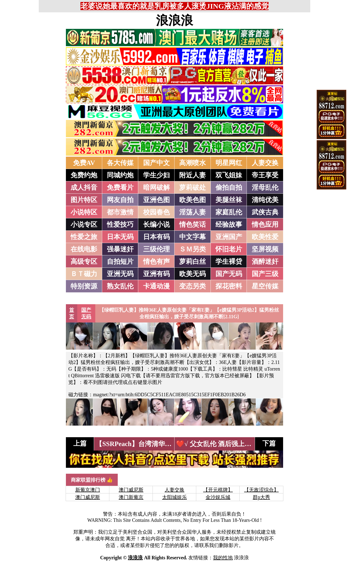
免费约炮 (84, 175)
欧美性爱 (265, 237)
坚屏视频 (265, 249)
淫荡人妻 (192, 212)
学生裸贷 (228, 261)
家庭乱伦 (228, 212)
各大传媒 (120, 163)
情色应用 (265, 224)
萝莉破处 (192, 187)
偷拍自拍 (228, 187)
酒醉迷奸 (265, 261)
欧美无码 (192, 274)
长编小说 (156, 224)
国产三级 (265, 274)
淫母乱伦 (265, 187)
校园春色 (156, 212)
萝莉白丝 (192, 261)
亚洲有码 (156, 274)
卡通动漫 (156, 286)
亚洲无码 (120, 274)
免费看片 (120, 187)
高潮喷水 (192, 163)
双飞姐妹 (228, 175)
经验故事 (228, 224)
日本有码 (156, 237)
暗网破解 (156, 187)
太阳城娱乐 (174, 497)
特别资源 (84, 286)
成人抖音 (84, 187)
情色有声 (156, 261)
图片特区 (84, 200)
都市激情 (120, 212)
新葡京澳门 (87, 489)
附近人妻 (192, 175)
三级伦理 (156, 249)
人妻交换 (265, 163)
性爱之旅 (84, 237)
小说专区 (84, 224)
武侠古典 (265, 212)
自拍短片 (120, 261)
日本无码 (120, 237)
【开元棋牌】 (218, 489)
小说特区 (84, 212)
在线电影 (84, 249)
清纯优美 (265, 200)
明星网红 (228, 163)
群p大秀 (261, 497)
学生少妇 (156, 175)
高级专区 (84, 261)
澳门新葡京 (131, 497)
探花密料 (228, 286)
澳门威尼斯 (131, 489)
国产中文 (156, 163)
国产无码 (228, 274)
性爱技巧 (120, 224)
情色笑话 (192, 224)
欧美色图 (192, 200)
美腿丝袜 (228, 200)
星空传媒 (265, 286)
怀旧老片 (228, 249)
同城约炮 (120, 175)
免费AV (84, 163)
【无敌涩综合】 (261, 489)
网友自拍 (120, 200)
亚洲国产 (228, 237)
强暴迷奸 (120, 249)
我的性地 (223, 557)
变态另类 (192, 286)
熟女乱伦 (120, 286)
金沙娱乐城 (218, 497)
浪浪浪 (174, 20)
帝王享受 (265, 175)
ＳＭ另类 (192, 249)
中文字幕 (192, 237)
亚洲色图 (156, 200)
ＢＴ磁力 (84, 274)
